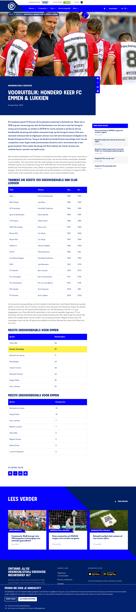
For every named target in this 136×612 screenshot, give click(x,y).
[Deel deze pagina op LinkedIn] (98, 87)
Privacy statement (64, 580)
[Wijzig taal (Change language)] (126, 8)
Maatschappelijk (64, 8)
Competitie (43, 8)
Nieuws (32, 8)
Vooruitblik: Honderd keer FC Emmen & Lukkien (41, 14)
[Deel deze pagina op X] (98, 83)
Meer (75, 8)
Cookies (60, 584)
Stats (53, 8)
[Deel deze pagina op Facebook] (98, 78)
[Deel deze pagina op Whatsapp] (98, 91)
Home (11, 14)
